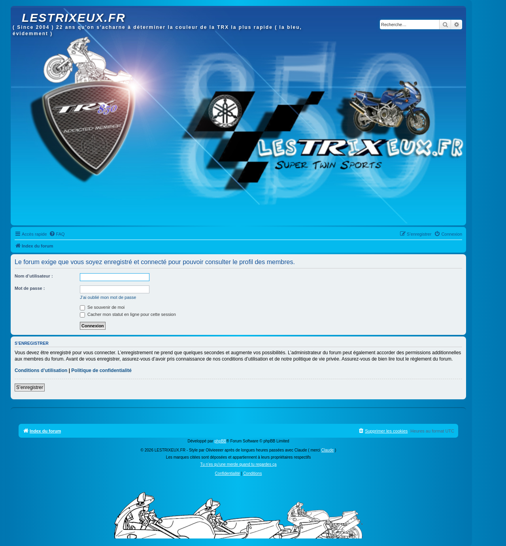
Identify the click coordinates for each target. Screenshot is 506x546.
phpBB (220, 441)
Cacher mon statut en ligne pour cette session (128, 314)
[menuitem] (57, 234)
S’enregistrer (29, 387)
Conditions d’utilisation (41, 370)
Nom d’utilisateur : (34, 276)
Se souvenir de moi (102, 307)
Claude (327, 450)
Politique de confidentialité (101, 370)
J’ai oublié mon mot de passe (108, 297)
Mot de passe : (30, 288)
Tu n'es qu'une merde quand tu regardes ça (238, 464)
